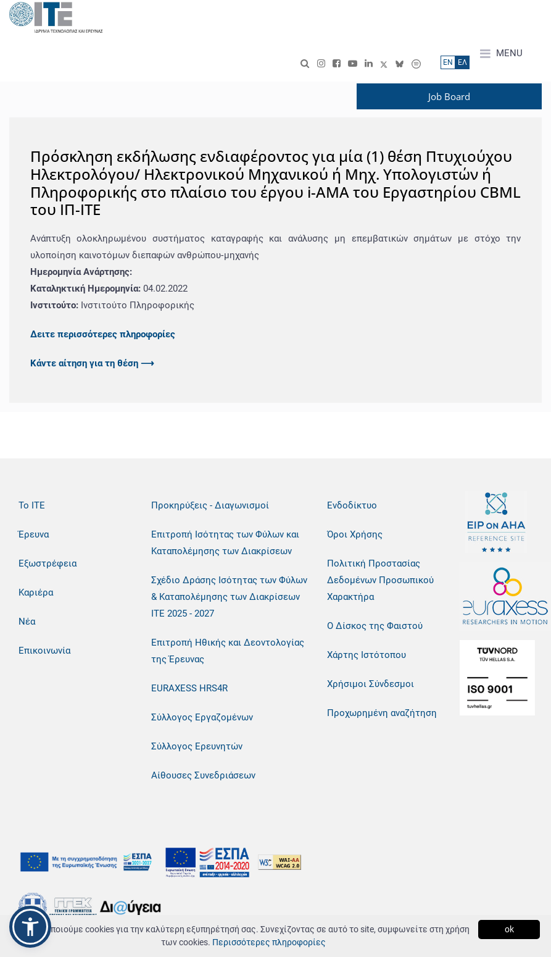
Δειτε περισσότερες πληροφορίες (102, 334)
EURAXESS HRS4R (189, 688)
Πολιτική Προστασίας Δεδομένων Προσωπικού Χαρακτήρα (380, 580)
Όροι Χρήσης (355, 534)
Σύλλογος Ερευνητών (196, 746)
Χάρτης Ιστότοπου (366, 654)
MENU (501, 54)
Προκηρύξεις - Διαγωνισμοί (210, 505)
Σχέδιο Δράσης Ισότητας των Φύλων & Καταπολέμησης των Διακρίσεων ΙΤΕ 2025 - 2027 (229, 597)
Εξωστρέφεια (48, 563)
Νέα (27, 621)
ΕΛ (462, 62)
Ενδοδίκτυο (352, 505)
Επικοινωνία (44, 650)
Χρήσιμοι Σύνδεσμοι (370, 683)
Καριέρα (36, 592)
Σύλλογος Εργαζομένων (202, 717)
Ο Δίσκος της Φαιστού (375, 625)
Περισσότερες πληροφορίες (269, 942)
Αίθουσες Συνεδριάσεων (203, 775)
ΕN (448, 62)
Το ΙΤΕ (32, 505)
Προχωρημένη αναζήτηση (382, 713)
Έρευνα (34, 534)
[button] (30, 927)
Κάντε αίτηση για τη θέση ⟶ (92, 363)
